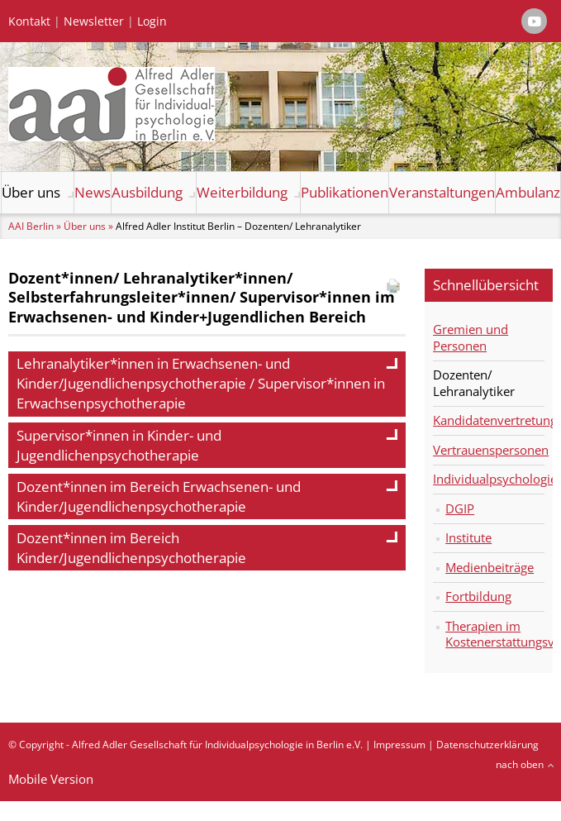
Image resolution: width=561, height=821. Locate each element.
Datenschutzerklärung (487, 744)
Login (152, 21)
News (92, 192)
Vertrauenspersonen (488, 450)
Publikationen (344, 192)
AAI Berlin (31, 226)
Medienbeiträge (489, 567)
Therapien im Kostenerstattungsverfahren (494, 634)
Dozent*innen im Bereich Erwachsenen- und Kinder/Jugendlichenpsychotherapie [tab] (207, 496)
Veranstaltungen (442, 192)
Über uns (31, 192)
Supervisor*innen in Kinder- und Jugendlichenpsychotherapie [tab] (207, 445)
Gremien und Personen (470, 337)
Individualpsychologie (488, 478)
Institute (468, 537)
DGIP (459, 508)
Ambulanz (528, 192)
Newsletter (94, 21)
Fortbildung (478, 596)
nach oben (520, 764)
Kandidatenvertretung (488, 420)
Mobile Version (50, 779)
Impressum (399, 744)
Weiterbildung (242, 192)
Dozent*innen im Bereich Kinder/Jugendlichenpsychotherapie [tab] (207, 547)
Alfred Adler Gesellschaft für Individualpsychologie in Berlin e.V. (217, 744)
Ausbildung (147, 192)
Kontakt (29, 21)
